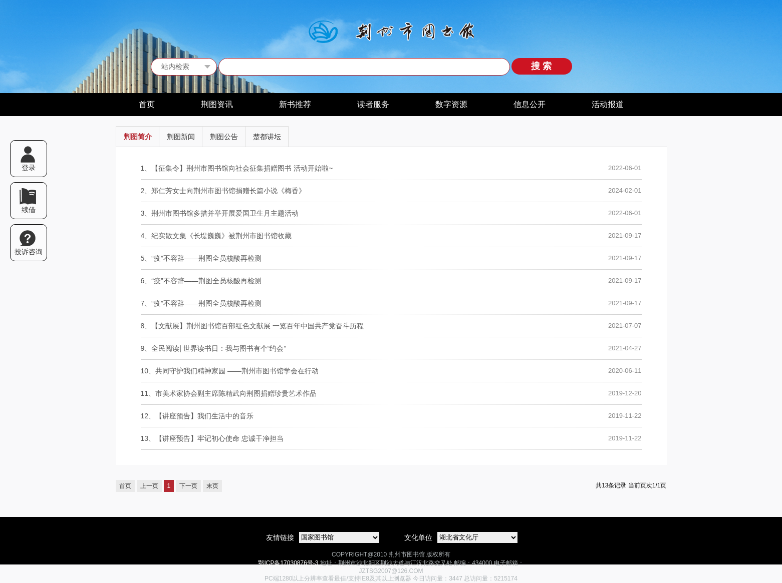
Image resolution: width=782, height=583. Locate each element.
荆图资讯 (217, 104)
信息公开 (529, 104)
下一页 (188, 485)
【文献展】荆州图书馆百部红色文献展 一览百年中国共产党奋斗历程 (252, 326)
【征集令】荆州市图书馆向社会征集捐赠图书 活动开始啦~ (237, 168)
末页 (212, 485)
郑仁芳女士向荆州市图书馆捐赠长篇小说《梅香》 (223, 191)
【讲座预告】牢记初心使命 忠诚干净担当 (212, 438)
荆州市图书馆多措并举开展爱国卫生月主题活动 (220, 213)
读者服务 (373, 104)
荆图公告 (224, 137)
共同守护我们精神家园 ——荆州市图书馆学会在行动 (230, 371)
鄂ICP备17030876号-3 (288, 562)
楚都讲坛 (267, 137)
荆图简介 (138, 137)
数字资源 (451, 104)
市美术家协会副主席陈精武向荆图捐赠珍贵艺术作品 (229, 393)
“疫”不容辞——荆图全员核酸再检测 (201, 258)
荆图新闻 (181, 137)
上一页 (149, 485)
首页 (147, 104)
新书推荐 (295, 104)
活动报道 (608, 104)
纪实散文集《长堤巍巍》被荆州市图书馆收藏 (216, 236)
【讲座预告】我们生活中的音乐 (197, 416)
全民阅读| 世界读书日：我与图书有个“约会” (214, 348)
